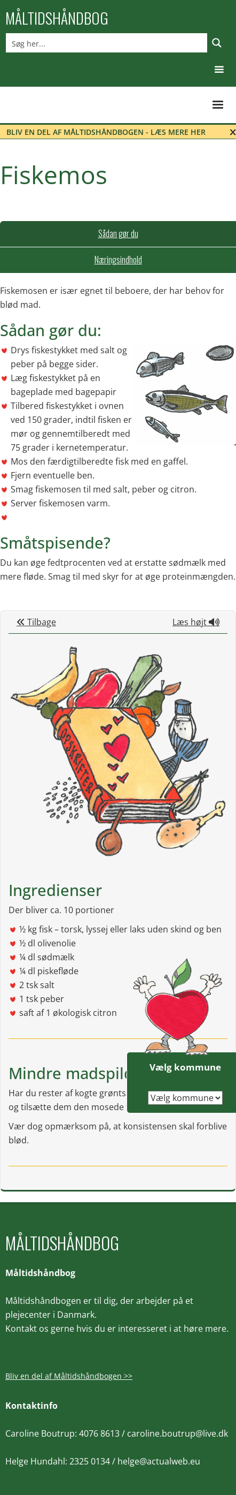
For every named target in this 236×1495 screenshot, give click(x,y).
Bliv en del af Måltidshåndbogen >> (68, 1376)
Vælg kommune (185, 1067)
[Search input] (107, 43)
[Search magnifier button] (216, 42)
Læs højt (195, 622)
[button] (219, 70)
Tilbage (36, 622)
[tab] (118, 234)
